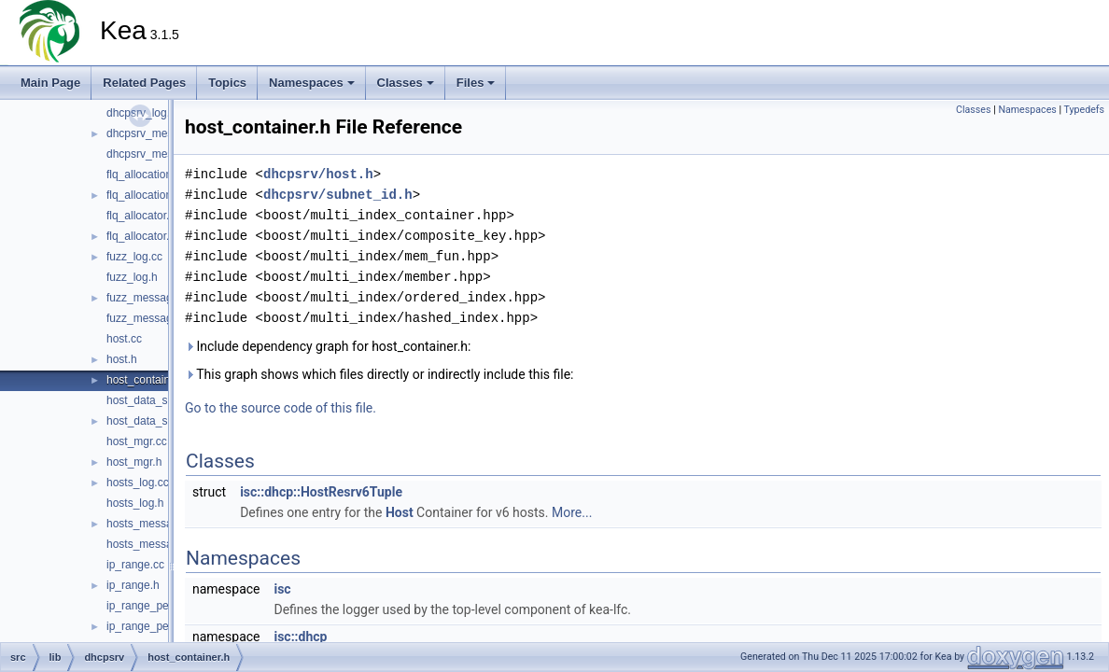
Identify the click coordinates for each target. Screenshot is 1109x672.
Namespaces (312, 83)
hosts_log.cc (137, 482)
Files (476, 83)
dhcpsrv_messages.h (159, 154)
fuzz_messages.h (149, 318)
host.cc (124, 338)
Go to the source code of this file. (280, 407)
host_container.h (147, 379)
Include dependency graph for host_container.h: (327, 346)
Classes (405, 83)
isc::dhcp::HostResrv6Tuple (321, 491)
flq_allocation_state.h (159, 195)
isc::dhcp (300, 636)
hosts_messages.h (153, 544)
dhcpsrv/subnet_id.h (338, 194)
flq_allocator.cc (143, 215)
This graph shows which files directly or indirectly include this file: (379, 374)
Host (400, 512)
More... (572, 512)
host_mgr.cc (136, 441)
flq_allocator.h (140, 236)
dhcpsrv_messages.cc (162, 133)
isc (282, 588)
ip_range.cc (135, 564)
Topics (227, 83)
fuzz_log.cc (134, 256)
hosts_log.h (134, 503)
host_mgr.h (133, 462)
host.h (121, 359)
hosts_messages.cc (155, 523)
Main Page (50, 83)
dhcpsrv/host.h (318, 174)
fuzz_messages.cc (152, 297)
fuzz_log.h (132, 277)
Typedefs (1083, 110)
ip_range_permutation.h (165, 626)
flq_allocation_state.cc (161, 174)
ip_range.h (133, 585)
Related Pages (144, 83)
